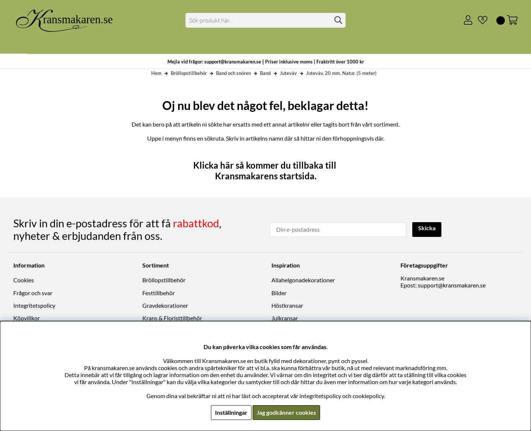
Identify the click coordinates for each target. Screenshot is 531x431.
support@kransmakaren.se (452, 285)
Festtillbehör (158, 292)
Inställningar (231, 412)
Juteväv (288, 73)
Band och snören (233, 73)
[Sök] (265, 20)
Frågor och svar (32, 292)
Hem (156, 73)
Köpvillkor (26, 317)
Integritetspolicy (34, 305)
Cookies (23, 279)
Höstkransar (287, 305)
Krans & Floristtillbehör (172, 317)
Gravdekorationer (165, 305)
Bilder (279, 292)
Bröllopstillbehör (189, 73)
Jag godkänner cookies (286, 412)
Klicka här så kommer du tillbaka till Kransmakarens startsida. (265, 170)
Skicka (426, 228)
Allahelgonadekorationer (303, 279)
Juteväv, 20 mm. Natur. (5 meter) (341, 73)
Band (265, 73)
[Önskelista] (479, 20)
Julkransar (284, 317)
